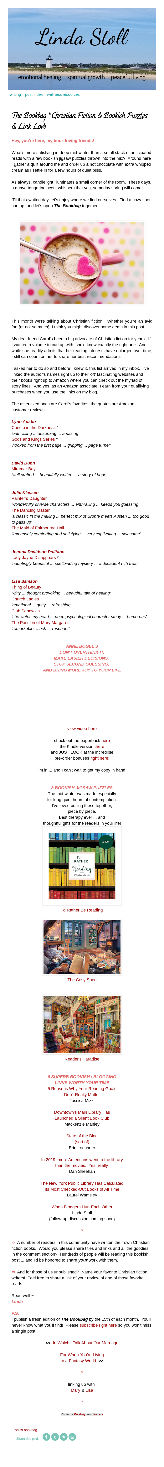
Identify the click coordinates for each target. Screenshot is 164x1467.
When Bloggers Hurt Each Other (82, 1207)
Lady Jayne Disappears (34, 557)
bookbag (30, 1430)
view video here (82, 728)
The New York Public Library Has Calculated (82, 1183)
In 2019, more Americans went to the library (82, 1159)
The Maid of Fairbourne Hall (38, 528)
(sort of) (82, 1141)
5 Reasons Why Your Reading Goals (82, 1088)
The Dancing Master (31, 510)
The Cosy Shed (82, 979)
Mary (75, 1390)
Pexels (98, 1414)
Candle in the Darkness (34, 427)
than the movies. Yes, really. (82, 1165)
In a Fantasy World (78, 1360)
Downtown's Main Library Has (82, 1112)
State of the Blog (82, 1135)
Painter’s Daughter (29, 498)
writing (15, 94)
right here (99, 758)
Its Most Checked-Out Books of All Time (82, 1189)
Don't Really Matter (82, 1094)
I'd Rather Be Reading (82, 910)
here (105, 740)
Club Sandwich (26, 610)
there (99, 746)
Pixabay (79, 1414)
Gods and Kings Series (33, 439)
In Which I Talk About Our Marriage (86, 1342)
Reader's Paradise (82, 1059)
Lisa (89, 1390)
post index (34, 94)
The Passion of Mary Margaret (40, 622)
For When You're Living (82, 1354)
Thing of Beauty (26, 587)
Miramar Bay (24, 468)
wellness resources (63, 94)
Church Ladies (25, 599)
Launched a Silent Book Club (82, 1118)
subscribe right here (98, 1325)
